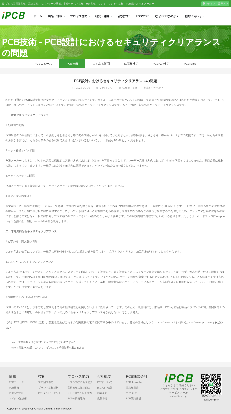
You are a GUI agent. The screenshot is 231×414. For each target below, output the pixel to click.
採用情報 (102, 398)
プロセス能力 (78, 16)
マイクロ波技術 (18, 398)
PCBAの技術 (161, 64)
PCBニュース (43, 64)
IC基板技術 (131, 64)
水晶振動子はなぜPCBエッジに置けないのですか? (46, 342)
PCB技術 (72, 64)
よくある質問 (101, 64)
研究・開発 (102, 16)
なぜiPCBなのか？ (167, 16)
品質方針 (124, 16)
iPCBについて (104, 382)
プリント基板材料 (48, 387)
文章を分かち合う (154, 88)
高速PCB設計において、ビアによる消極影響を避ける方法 (51, 347)
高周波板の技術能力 (78, 387)
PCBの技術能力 (76, 398)
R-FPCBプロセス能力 (79, 393)
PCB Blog (190, 64)
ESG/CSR (142, 16)
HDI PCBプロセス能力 (80, 382)
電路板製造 (132, 387)
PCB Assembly (134, 382)
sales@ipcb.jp (179, 396)
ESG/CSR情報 (104, 387)
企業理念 (102, 393)
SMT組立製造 (46, 382)
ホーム (38, 16)
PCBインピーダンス (49, 393)
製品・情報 (55, 16)
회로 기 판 (132, 393)
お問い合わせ (193, 16)
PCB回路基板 (133, 398)
